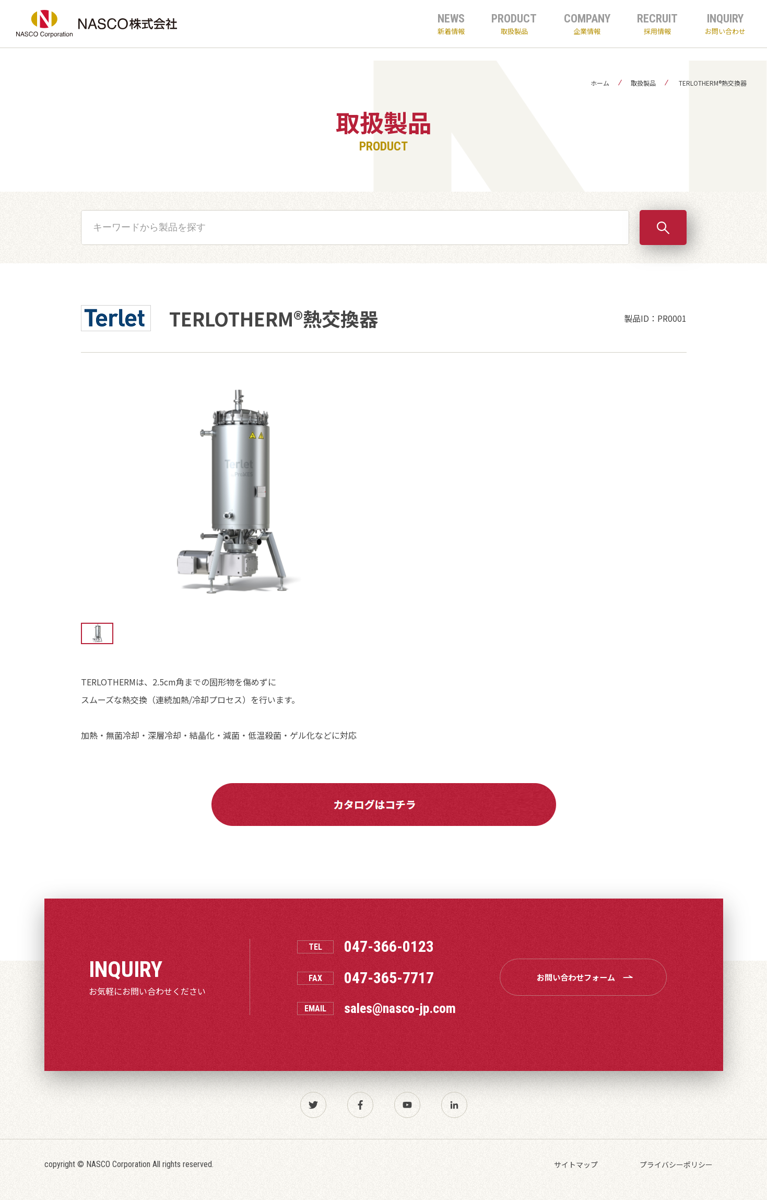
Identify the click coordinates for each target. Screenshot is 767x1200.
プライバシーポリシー (676, 1164)
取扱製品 (643, 82)
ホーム (600, 82)
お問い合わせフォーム (587, 977)
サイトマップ (576, 1164)
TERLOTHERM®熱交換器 (712, 82)
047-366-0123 (389, 946)
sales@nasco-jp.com (400, 1008)
